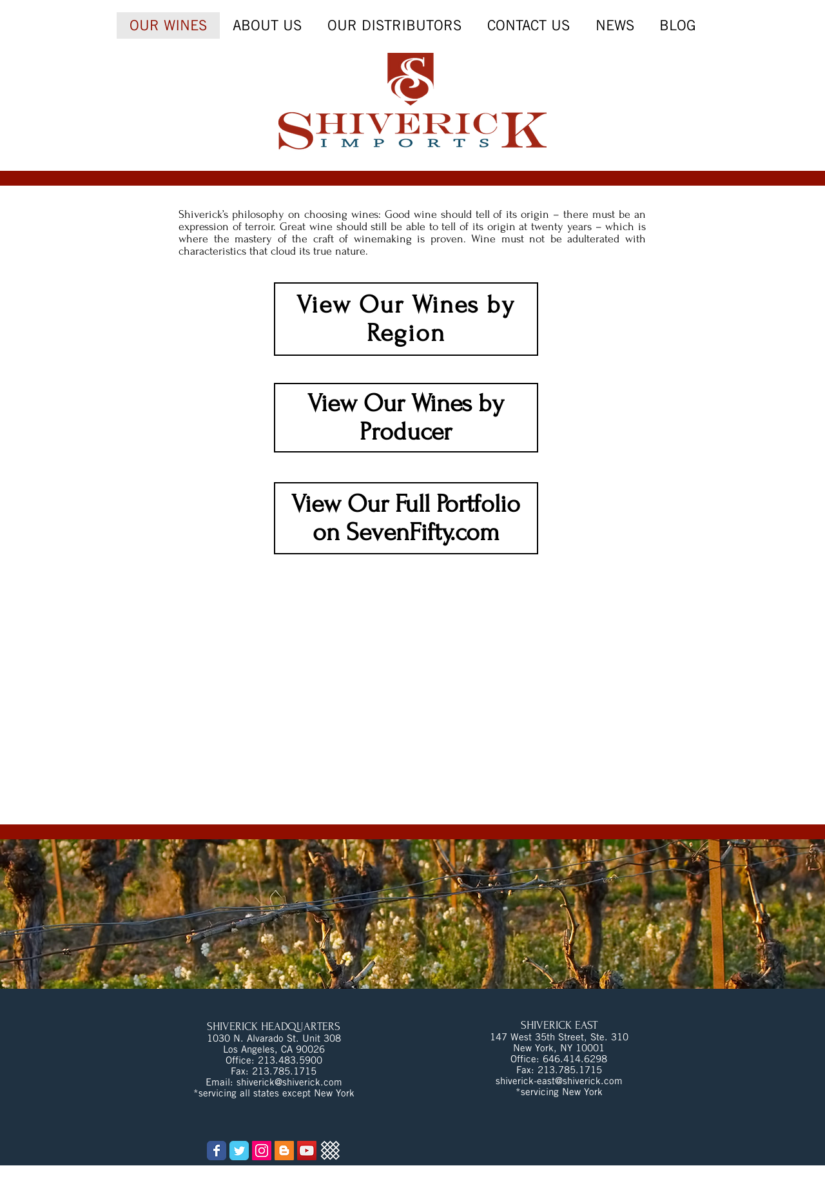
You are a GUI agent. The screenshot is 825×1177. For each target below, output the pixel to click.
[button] (614, 25)
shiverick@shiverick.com (289, 1081)
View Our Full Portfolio (405, 504)
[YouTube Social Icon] (306, 1150)
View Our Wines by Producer (405, 417)
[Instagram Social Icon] (261, 1150)
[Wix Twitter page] (239, 1150)
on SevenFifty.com (406, 532)
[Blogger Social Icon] (284, 1150)
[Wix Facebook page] (216, 1150)
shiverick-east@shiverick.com (559, 1080)
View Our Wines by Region (405, 319)
